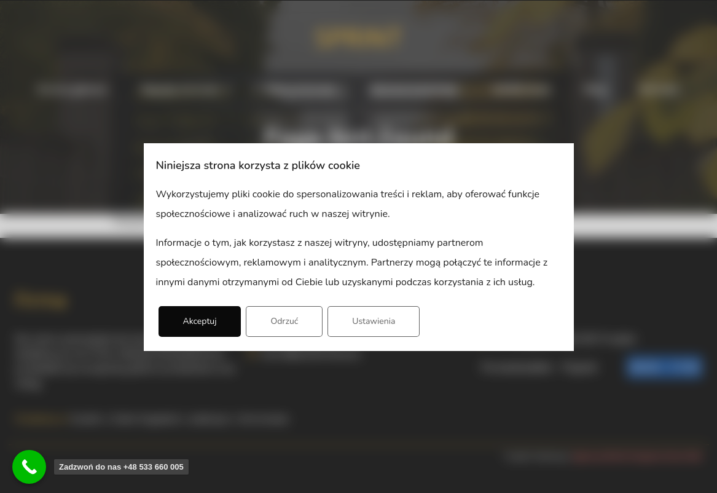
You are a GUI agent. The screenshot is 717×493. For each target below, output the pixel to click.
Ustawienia (373, 321)
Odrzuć (284, 321)
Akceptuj (200, 321)
